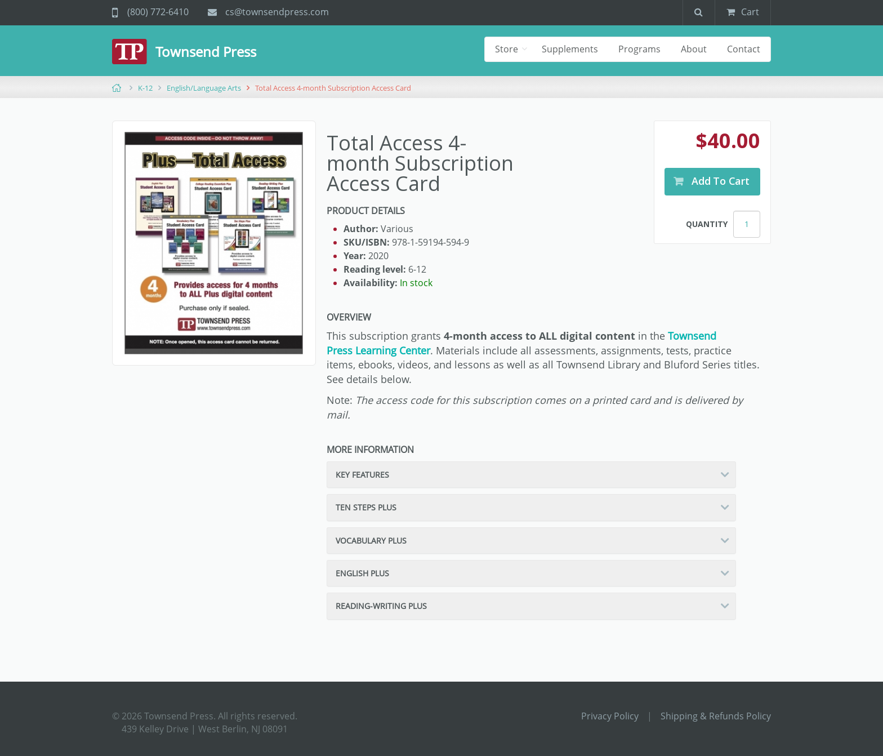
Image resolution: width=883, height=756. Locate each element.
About (694, 49)
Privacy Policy (610, 716)
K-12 (145, 88)
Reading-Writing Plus (381, 606)
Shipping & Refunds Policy (716, 716)
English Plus (362, 573)
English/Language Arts (204, 88)
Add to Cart (719, 181)
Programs (639, 49)
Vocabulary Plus (371, 540)
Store (507, 49)
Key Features (362, 474)
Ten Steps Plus (366, 507)
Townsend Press (205, 51)
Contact (743, 49)
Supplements (570, 49)
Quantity (707, 224)
